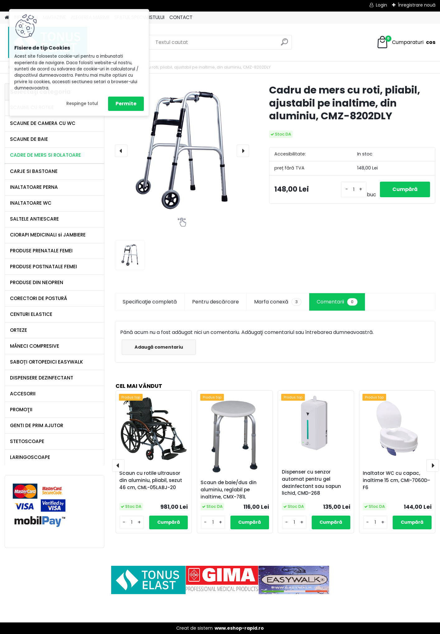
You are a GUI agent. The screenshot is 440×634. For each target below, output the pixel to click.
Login (381, 5)
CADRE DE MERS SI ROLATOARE (45, 155)
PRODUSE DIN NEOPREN (36, 282)
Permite (126, 103)
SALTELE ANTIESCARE (34, 219)
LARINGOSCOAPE (30, 457)
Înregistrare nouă (416, 5)
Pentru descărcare (215, 301)
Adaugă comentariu (159, 347)
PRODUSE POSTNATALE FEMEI (43, 266)
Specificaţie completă (150, 301)
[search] (284, 44)
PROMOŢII (21, 409)
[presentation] (121, 151)
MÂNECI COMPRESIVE (34, 346)
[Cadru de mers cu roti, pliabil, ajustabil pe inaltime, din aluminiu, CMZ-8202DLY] (182, 150)
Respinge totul (82, 104)
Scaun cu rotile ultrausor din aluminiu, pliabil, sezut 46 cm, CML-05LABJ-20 (150, 480)
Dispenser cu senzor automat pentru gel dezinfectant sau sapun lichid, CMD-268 (311, 482)
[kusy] (354, 189)
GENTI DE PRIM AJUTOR (36, 425)
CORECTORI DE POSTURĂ (38, 298)
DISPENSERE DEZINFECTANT (41, 377)
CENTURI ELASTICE (31, 314)
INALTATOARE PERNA (34, 187)
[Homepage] (7, 18)
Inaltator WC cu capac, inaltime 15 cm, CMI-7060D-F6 (396, 480)
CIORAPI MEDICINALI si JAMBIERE (48, 234)
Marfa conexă (277, 302)
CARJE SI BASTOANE (34, 171)
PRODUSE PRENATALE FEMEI (41, 250)
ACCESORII (22, 393)
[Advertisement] (220, 608)
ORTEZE (18, 330)
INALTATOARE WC (30, 203)
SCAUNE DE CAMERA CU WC (42, 123)
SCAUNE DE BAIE (29, 139)
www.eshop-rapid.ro (239, 628)
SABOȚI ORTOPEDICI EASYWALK (46, 362)
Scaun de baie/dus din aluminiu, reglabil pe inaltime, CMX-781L (229, 489)
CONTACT (180, 17)
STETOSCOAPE (27, 441)
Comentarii (337, 302)
